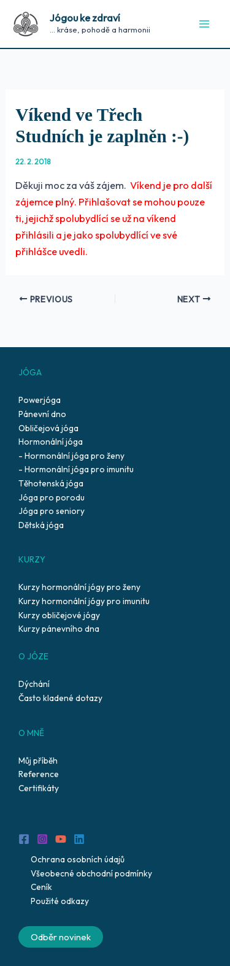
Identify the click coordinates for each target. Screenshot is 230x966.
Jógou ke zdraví (85, 18)
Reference (38, 774)
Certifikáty (38, 788)
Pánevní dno (42, 414)
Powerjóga (39, 399)
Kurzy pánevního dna (58, 628)
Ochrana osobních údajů (78, 859)
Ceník (41, 886)
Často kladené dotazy (60, 697)
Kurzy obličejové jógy (59, 615)
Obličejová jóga (48, 428)
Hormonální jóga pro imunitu (79, 469)
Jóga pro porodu (51, 497)
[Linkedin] (79, 839)
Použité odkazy (60, 901)
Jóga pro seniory (51, 510)
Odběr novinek (61, 937)
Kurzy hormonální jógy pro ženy (79, 586)
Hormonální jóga (50, 441)
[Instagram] (42, 839)
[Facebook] (23, 839)
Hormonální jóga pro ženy (75, 455)
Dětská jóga (41, 525)
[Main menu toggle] (204, 24)
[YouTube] (60, 839)
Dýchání (34, 683)
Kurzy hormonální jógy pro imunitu (84, 601)
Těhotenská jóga (50, 483)
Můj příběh (38, 760)
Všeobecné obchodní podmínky (91, 873)
